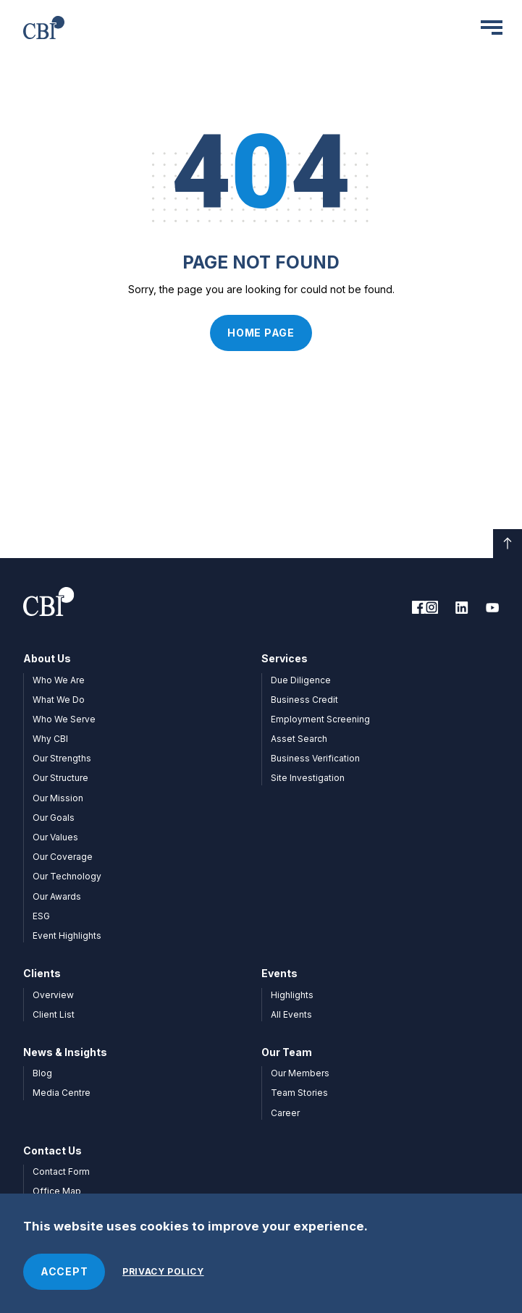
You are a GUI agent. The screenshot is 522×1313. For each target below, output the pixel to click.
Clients (42, 973)
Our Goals (54, 817)
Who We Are (59, 680)
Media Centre (61, 1092)
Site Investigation (308, 777)
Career (285, 1112)
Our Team (286, 1052)
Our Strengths (62, 758)
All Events (291, 1014)
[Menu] (491, 27)
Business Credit (304, 699)
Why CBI (50, 738)
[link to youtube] (492, 607)
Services (284, 658)
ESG (41, 916)
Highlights (292, 994)
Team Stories (299, 1092)
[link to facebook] (418, 607)
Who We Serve (64, 719)
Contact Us (52, 1150)
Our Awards (57, 896)
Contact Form (61, 1171)
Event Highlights (67, 935)
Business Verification (315, 758)
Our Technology (67, 876)
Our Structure (60, 777)
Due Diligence (301, 680)
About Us (47, 658)
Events (279, 973)
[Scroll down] (507, 543)
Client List (54, 1014)
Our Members (300, 1073)
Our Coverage (63, 856)
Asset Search (299, 738)
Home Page (260, 332)
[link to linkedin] (461, 607)
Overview (53, 994)
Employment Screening (320, 719)
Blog (42, 1073)
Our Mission (58, 798)
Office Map (57, 1191)
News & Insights (65, 1052)
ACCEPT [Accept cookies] (64, 1271)
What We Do (59, 699)
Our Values (55, 837)
